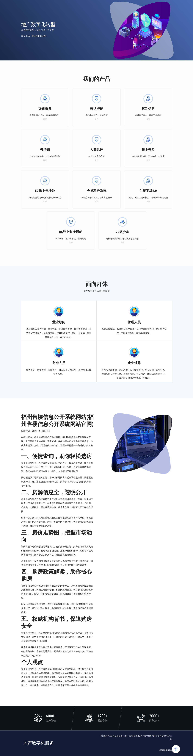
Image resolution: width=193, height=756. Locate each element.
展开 (45, 119)
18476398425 (39, 36)
